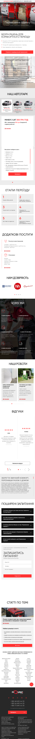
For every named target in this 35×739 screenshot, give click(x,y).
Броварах (17, 660)
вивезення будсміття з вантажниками (22, 709)
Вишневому (6, 674)
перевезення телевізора (6, 722)
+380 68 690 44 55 (17, 693)
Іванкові (17, 650)
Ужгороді (6, 665)
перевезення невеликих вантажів (8, 720)
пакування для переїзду (23, 734)
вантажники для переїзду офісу (7, 715)
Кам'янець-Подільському (17, 652)
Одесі (17, 673)
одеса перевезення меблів (23, 732)
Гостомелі (17, 670)
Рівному (28, 671)
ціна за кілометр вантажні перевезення (6, 733)
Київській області (17, 654)
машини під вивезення (5, 714)
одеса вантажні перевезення (24, 737)
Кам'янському (6, 660)
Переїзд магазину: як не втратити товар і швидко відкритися (17, 630)
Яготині (17, 665)
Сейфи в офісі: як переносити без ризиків (13, 628)
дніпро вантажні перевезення (7, 708)
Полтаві (28, 670)
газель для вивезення (5, 725)
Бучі (6, 673)
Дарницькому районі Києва (6, 651)
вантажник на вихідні (5, 721)
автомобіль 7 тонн (5, 730)
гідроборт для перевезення (23, 730)
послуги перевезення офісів (7, 737)
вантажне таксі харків (5, 709)
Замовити (17, 166)
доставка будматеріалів (6, 711)
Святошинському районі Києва (28, 664)
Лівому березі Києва (29, 667)
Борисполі (6, 658)
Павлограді (28, 656)
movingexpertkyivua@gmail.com (17, 699)
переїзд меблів (4, 731)
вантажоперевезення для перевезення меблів (23, 721)
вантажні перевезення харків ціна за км (25, 715)
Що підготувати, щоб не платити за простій (14, 633)
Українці (6, 654)
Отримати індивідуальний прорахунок (16, 52)
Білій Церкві (6, 669)
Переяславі (17, 666)
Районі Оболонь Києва (6, 662)
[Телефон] (29, 5)
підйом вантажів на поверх (23, 735)
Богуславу (29, 651)
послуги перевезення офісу (23, 718)
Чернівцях (17, 669)
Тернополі (17, 655)
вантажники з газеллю (22, 731)
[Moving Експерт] (5, 5)
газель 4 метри (4, 712)
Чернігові (17, 671)
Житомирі (29, 666)
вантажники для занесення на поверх (7, 727)
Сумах (17, 667)
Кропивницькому (17, 674)
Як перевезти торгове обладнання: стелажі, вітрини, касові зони (17, 624)
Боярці (28, 650)
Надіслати (17, 567)
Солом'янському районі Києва (6, 671)
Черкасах (17, 656)
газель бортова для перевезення (25, 711)
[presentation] (12, 562)
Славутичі (6, 656)
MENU (33, 5)
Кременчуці (28, 658)
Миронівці (6, 655)
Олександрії (6, 667)
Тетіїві (6, 652)
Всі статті (17, 636)
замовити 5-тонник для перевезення (22, 725)
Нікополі (17, 663)
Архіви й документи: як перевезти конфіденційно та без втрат (18, 626)
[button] (12, 173)
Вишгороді (6, 663)
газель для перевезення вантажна (25, 712)
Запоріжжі (29, 652)
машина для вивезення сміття (7, 735)
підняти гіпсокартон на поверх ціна (8, 718)
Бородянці (29, 669)
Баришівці (29, 654)
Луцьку (6, 659)
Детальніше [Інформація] (8, 125)
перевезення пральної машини (24, 722)
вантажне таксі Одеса (22, 716)
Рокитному (29, 659)
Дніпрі (29, 655)
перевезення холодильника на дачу (8, 724)
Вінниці (17, 662)
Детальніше (7, 242)
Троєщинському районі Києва (28, 661)
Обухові (6, 666)
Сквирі (17, 658)
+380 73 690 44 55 (17, 697)
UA (25, 5)
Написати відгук (17, 455)
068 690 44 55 (27, 1)
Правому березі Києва (17, 659)
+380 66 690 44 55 (17, 695)
